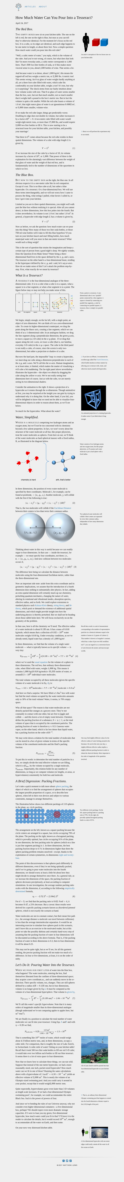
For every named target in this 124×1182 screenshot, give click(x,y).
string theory (59, 605)
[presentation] (28, 65)
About (43, 6)
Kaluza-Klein (41, 605)
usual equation (41, 662)
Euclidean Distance (62, 508)
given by (70, 992)
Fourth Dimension (102, 360)
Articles (30, 6)
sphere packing (61, 786)
